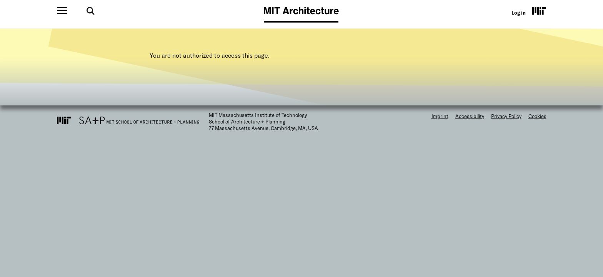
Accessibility (469, 116)
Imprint (439, 116)
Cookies (537, 116)
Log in (518, 13)
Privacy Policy (506, 116)
